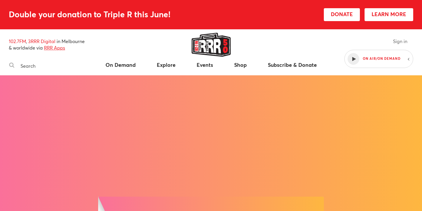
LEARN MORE (389, 14)
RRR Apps (54, 48)
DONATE (342, 14)
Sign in (400, 41)
